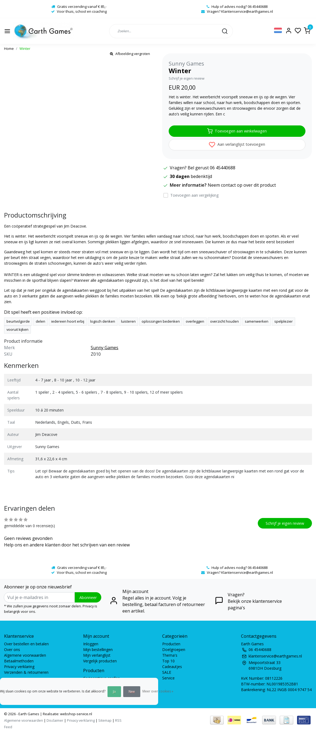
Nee (132, 691)
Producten (171, 643)
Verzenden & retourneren (26, 672)
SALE (166, 672)
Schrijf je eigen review (186, 78)
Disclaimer (55, 720)
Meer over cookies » (157, 691)
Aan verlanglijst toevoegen (237, 144)
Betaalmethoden (19, 660)
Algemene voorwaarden (25, 655)
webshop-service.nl (75, 713)
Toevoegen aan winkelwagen (237, 131)
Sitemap (105, 720)
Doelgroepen (173, 649)
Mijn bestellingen (98, 649)
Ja (114, 691)
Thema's (169, 655)
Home (9, 48)
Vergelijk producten (100, 660)
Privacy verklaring (19, 666)
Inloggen (90, 643)
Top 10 (168, 660)
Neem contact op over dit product (242, 185)
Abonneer (88, 597)
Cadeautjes (172, 666)
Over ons (12, 649)
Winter (24, 48)
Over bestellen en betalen (26, 643)
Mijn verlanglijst (96, 655)
